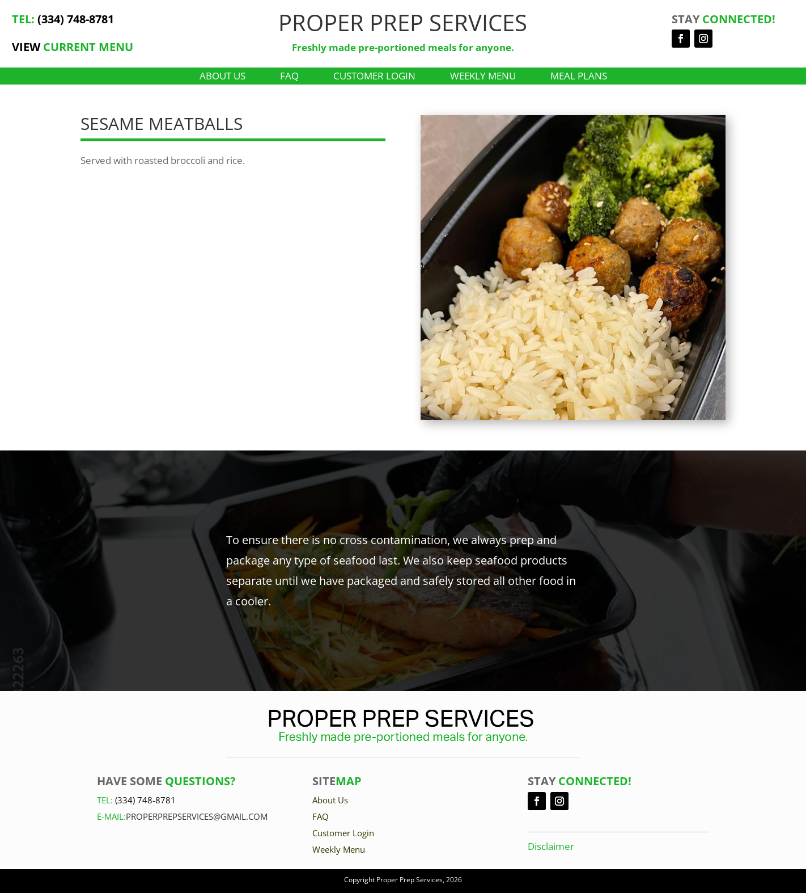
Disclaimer (551, 846)
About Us (222, 77)
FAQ (289, 77)
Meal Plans (578, 77)
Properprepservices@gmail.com (197, 816)
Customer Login (374, 77)
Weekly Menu (483, 77)
